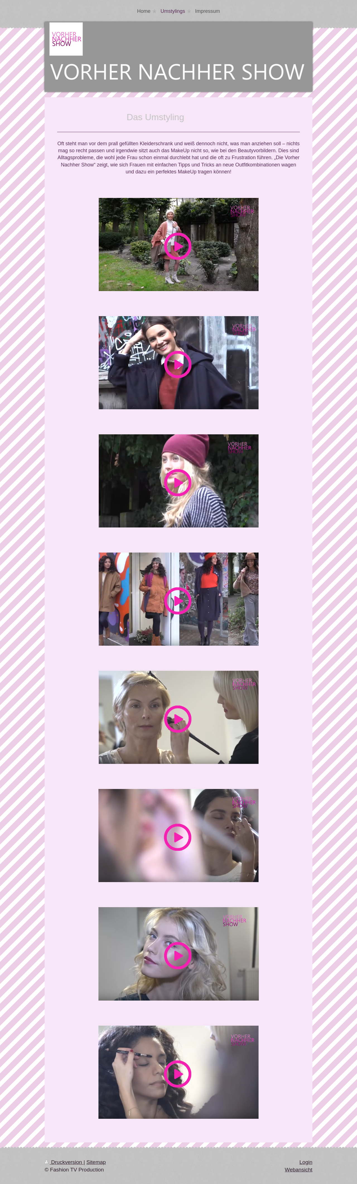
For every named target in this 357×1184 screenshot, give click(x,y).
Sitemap (96, 1162)
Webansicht (298, 1170)
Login (306, 1162)
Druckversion (64, 1162)
